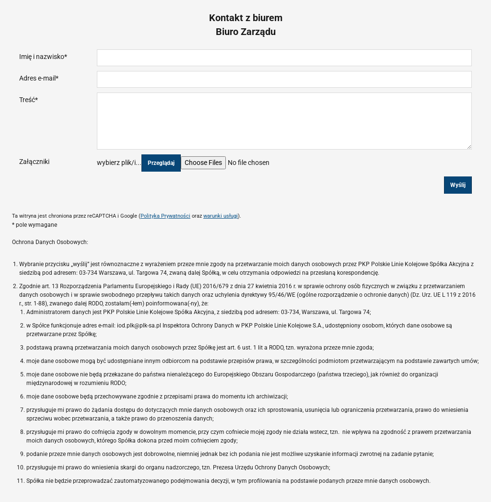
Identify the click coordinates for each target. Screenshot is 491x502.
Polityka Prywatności (165, 216)
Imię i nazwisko (43, 56)
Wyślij (458, 185)
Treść (28, 100)
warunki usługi (220, 216)
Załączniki (34, 161)
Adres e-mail (38, 78)
